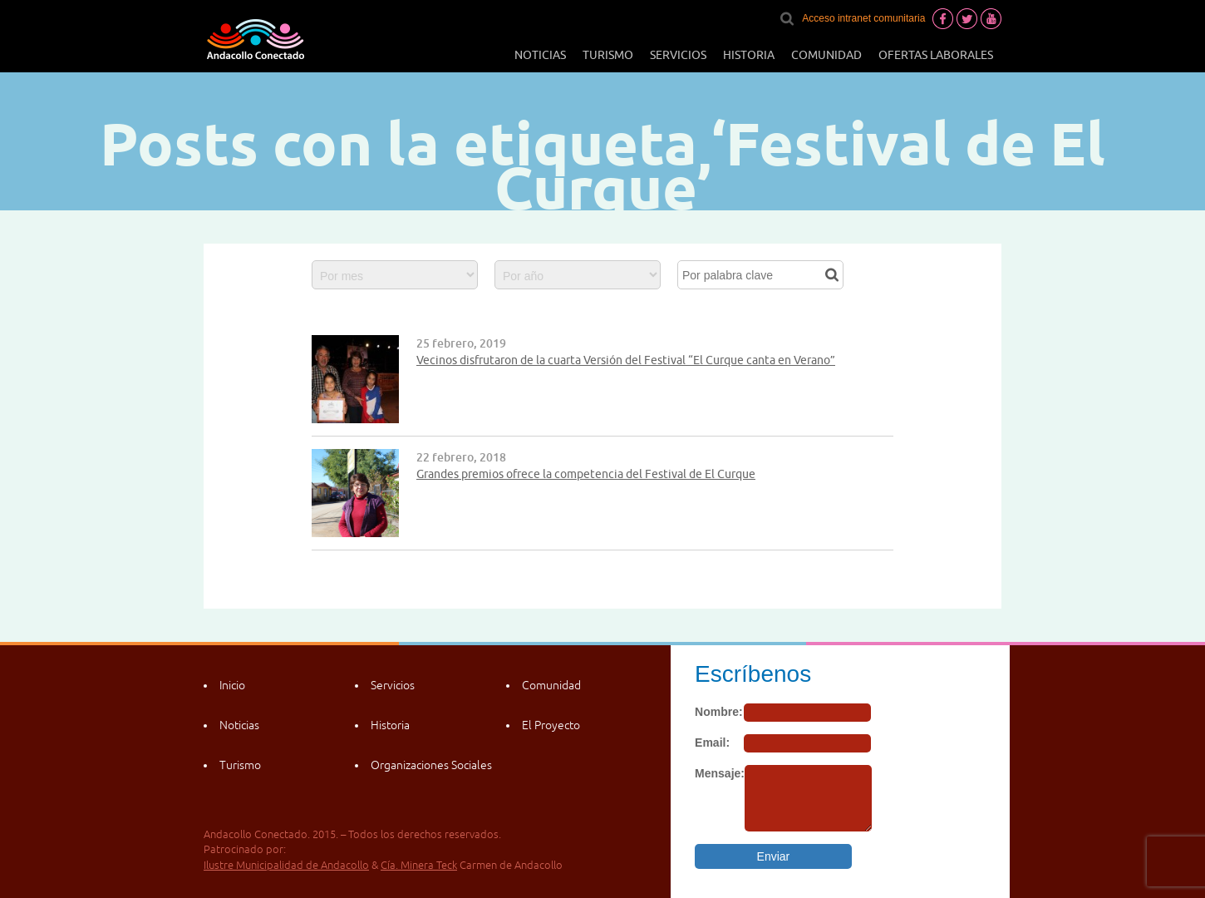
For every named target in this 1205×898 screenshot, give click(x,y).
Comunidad (826, 55)
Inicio (232, 685)
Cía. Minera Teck (419, 865)
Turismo (608, 55)
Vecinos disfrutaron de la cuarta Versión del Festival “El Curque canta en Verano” (625, 360)
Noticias (540, 55)
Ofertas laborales (935, 55)
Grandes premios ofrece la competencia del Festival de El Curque (585, 474)
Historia (749, 55)
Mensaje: (720, 773)
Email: (712, 742)
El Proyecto (551, 725)
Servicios (678, 55)
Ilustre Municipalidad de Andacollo (286, 865)
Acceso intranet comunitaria (863, 18)
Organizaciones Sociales (431, 765)
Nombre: (719, 711)
